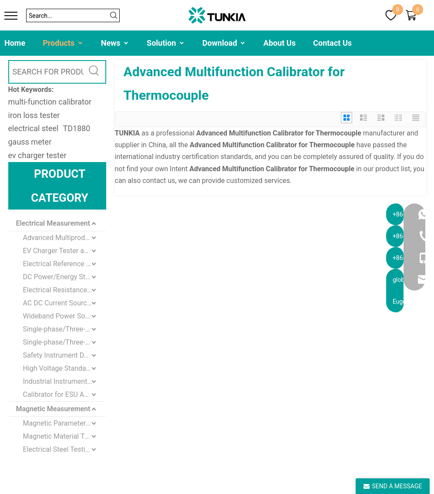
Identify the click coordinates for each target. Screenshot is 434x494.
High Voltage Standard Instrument (64, 368)
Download (224, 42)
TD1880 (76, 128)
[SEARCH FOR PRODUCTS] (46, 72)
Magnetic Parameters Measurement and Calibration (64, 423)
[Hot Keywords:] (94, 72)
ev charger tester (37, 155)
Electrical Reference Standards (64, 264)
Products (63, 42)
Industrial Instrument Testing (64, 381)
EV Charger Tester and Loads (64, 251)
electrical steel (33, 128)
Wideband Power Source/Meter (64, 316)
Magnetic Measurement (53, 409)
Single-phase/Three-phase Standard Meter (64, 329)
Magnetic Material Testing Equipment (64, 436)
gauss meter (30, 141)
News (115, 42)
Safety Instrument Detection (64, 355)
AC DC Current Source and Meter (64, 303)
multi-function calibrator (50, 101)
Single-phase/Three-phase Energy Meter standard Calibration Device (64, 342)
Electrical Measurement (53, 223)
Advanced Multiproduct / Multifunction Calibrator (64, 237)
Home (14, 42)
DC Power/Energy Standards (64, 277)
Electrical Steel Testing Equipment (64, 449)
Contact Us (332, 42)
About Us (279, 42)
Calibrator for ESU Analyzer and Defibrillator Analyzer (64, 394)
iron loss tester (34, 115)
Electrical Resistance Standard (64, 290)
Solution (166, 42)
